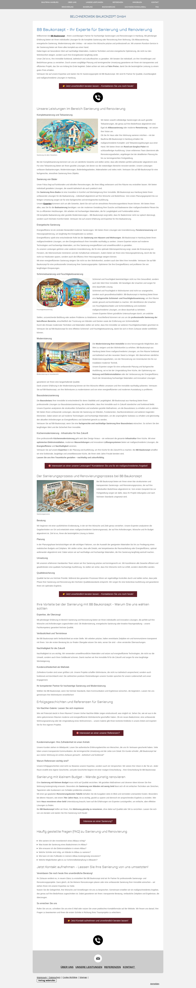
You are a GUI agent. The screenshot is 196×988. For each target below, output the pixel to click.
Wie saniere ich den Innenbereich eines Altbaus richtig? (62, 841)
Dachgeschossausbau (135, 7)
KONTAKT (129, 967)
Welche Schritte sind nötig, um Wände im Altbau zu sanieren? (65, 852)
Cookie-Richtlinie (70, 977)
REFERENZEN (112, 967)
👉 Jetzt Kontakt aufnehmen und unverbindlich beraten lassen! (98, 920)
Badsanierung (108, 7)
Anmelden (154, 983)
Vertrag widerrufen (46, 980)
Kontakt (155, 2)
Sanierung (88, 7)
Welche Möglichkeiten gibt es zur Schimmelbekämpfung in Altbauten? (68, 860)
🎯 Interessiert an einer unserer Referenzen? (98, 733)
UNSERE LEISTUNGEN (89, 967)
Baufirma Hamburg (49, 2)
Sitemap (83, 977)
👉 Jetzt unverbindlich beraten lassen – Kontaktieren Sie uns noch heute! (98, 86)
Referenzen (118, 2)
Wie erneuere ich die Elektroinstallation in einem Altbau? (62, 848)
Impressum (42, 977)
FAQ (157, 7)
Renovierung (67, 7)
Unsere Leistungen (94, 2)
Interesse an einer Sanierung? (98, 821)
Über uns (72, 2)
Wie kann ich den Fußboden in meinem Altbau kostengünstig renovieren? (70, 856)
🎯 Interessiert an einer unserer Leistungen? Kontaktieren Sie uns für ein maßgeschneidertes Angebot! (98, 466)
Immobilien (137, 2)
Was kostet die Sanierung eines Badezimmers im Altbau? (63, 844)
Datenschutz (54, 977)
